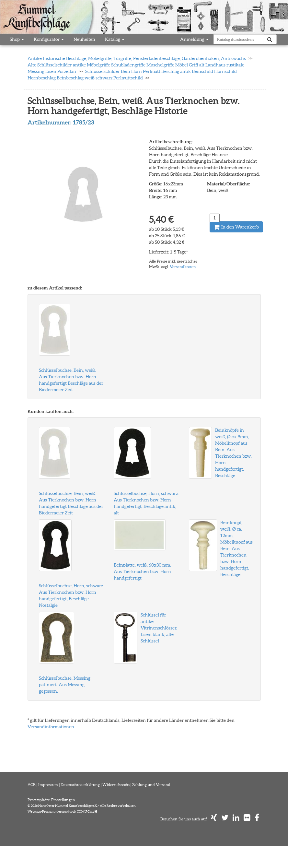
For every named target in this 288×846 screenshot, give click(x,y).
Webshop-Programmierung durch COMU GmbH (62, 811)
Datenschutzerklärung (80, 784)
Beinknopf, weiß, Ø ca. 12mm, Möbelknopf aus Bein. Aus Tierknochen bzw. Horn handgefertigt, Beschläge (236, 548)
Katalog (114, 39)
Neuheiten (84, 39)
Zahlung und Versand (151, 784)
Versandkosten (183, 266)
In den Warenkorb (236, 226)
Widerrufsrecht (116, 784)
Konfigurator (49, 39)
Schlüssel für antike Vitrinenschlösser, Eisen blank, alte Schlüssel (159, 627)
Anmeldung (194, 39)
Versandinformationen (51, 726)
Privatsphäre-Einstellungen (51, 800)
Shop (17, 39)
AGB (32, 784)
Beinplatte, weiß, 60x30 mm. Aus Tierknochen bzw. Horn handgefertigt (142, 571)
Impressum (48, 784)
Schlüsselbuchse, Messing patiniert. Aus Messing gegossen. (64, 685)
